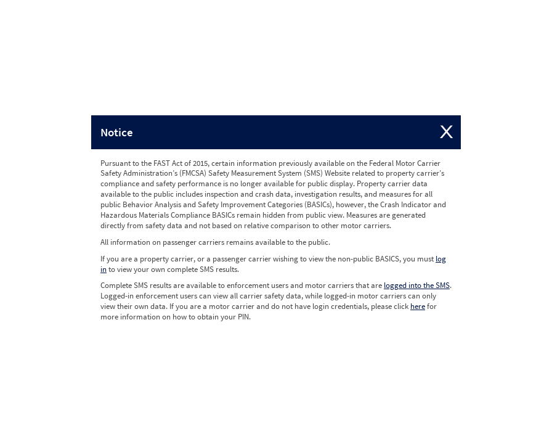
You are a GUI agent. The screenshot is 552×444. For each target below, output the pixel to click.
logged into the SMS (417, 285)
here (417, 306)
